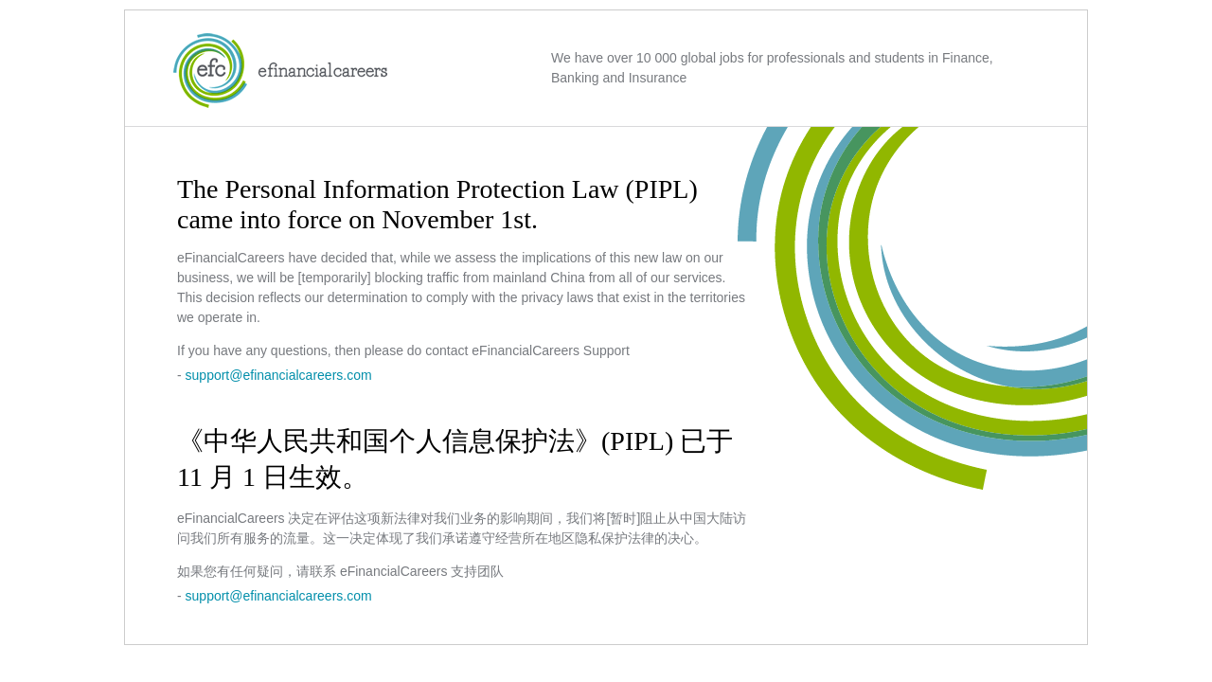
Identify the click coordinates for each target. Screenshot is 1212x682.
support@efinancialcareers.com (279, 375)
